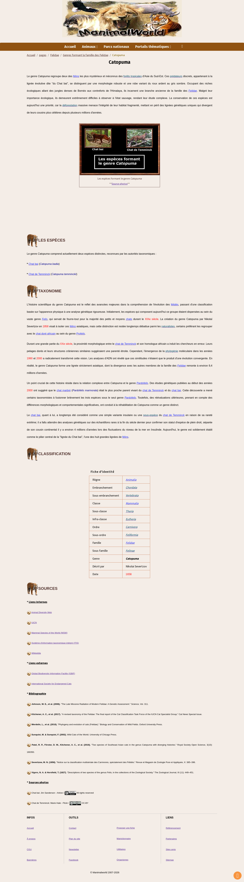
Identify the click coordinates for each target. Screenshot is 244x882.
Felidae (54, 55)
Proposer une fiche (126, 827)
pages (42, 55)
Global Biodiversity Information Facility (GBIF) (53, 672)
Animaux (89, 47)
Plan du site (74, 837)
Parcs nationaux (116, 47)
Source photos (119, 184)
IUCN (34, 621)
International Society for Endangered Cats (51, 683)
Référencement (173, 827)
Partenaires (171, 837)
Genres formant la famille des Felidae (85, 55)
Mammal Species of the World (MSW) (50, 632)
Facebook (73, 858)
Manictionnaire (124, 837)
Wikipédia (36, 652)
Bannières (32, 858)
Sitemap (170, 858)
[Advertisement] (119, 211)
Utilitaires (121, 848)
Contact (72, 827)
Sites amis (171, 848)
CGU (29, 848)
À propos (31, 837)
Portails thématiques (152, 47)
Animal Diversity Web (41, 611)
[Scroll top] (237, 875)
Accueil (70, 47)
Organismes (122, 858)
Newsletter (74, 848)
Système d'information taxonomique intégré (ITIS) (55, 642)
